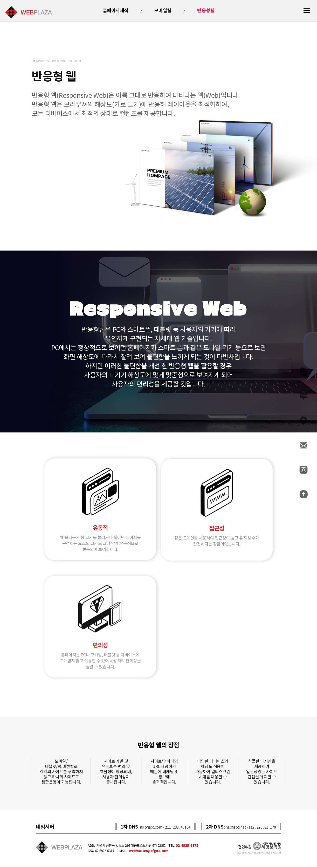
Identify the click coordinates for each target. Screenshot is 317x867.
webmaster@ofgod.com (148, 850)
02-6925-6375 (187, 845)
